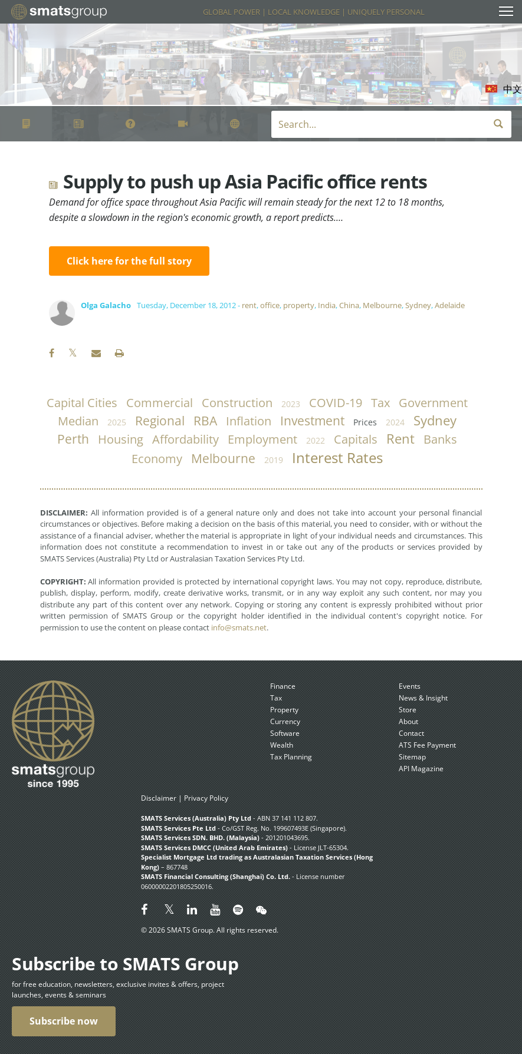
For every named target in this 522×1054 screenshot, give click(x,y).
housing (120, 439)
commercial (159, 403)
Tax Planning (291, 757)
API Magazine (421, 769)
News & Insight (423, 698)
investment (312, 420)
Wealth (281, 745)
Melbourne (382, 305)
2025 (116, 422)
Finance (283, 686)
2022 (315, 440)
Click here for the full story (129, 261)
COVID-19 (335, 403)
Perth (73, 439)
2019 (273, 459)
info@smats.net (239, 627)
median (78, 421)
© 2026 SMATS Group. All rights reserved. (209, 930)
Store (407, 710)
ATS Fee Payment (427, 745)
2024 (395, 422)
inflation (248, 421)
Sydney (418, 305)
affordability (185, 439)
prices (365, 422)
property (298, 305)
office (270, 305)
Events (410, 686)
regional (160, 420)
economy (157, 459)
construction (237, 403)
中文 (512, 88)
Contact (411, 733)
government (433, 403)
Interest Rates (337, 457)
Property (284, 710)
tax (380, 403)
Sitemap (412, 757)
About (408, 721)
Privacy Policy (206, 798)
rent (249, 305)
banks (440, 439)
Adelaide (450, 305)
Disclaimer (158, 798)
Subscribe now (63, 1021)
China (349, 305)
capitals (355, 439)
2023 (290, 403)
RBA (205, 420)
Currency (285, 721)
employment (262, 439)
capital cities (82, 403)
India (327, 305)
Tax (276, 698)
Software (285, 733)
